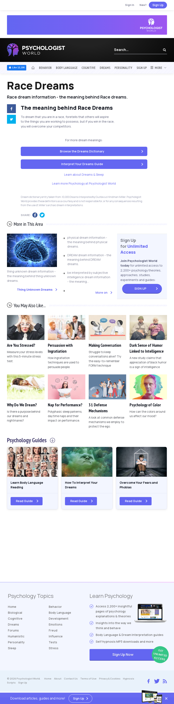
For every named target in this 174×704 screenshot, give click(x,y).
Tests (53, 644)
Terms (88, 681)
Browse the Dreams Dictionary (82, 151)
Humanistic (16, 639)
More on (101, 292)
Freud (53, 633)
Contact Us (71, 681)
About (57, 681)
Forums (13, 633)
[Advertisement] (87, 550)
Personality (123, 68)
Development (58, 621)
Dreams (105, 68)
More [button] (156, 68)
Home (12, 609)
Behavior (45, 68)
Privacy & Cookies (109, 681)
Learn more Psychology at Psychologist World (84, 183)
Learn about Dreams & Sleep (84, 175)
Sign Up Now (139, 657)
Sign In (129, 5)
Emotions (55, 627)
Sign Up (157, 5)
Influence (56, 639)
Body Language (66, 68)
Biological (15, 615)
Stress (53, 650)
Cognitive (88, 68)
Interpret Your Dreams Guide (82, 164)
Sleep (12, 650)
